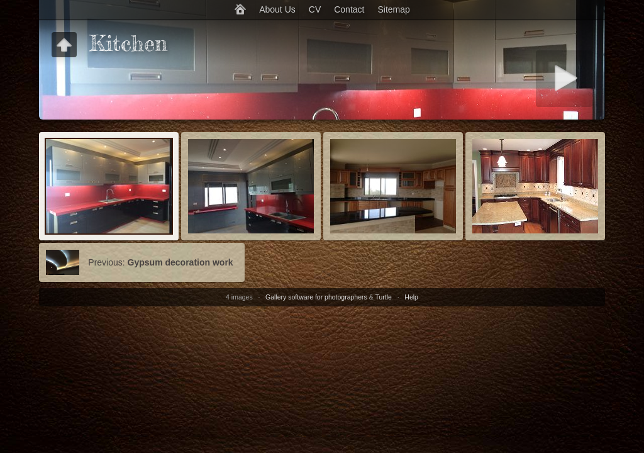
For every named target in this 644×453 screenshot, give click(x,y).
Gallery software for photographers (316, 297)
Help (411, 297)
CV (315, 9)
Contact (349, 9)
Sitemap (393, 9)
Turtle (383, 297)
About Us (277, 9)
